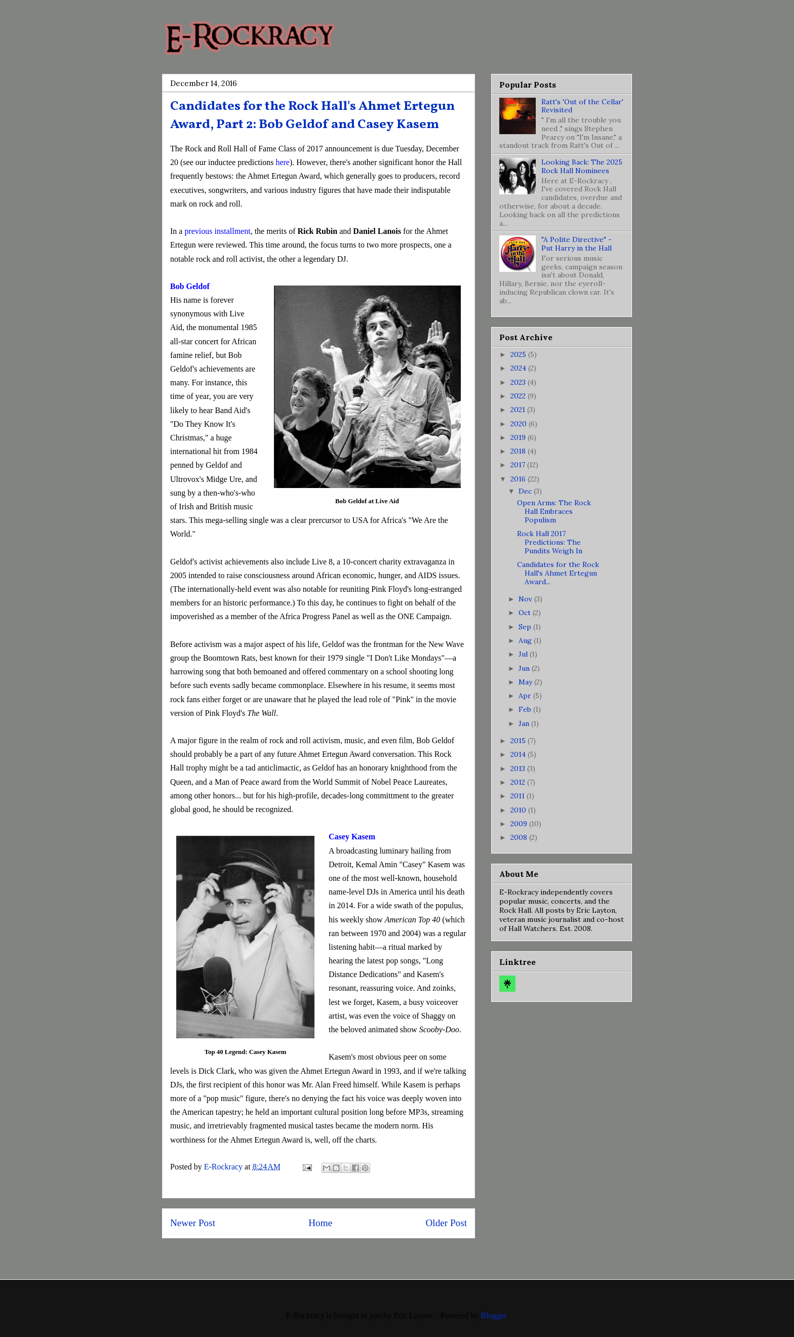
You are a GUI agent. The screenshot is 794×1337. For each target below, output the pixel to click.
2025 (519, 354)
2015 (519, 740)
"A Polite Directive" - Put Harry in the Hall (576, 244)
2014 (519, 754)
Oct (526, 612)
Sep (526, 626)
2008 (519, 837)
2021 (518, 409)
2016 (519, 478)
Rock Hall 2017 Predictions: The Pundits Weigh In (549, 542)
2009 (519, 823)
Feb (526, 709)
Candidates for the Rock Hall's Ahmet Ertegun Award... (558, 573)
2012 (518, 782)
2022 (519, 395)
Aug (526, 640)
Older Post (446, 1223)
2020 (519, 423)
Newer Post (192, 1223)
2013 (518, 768)
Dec (526, 491)
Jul (524, 654)
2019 (519, 437)
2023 (519, 382)
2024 (519, 368)
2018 (519, 451)
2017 (518, 464)
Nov (526, 598)
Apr (526, 695)
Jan (525, 723)
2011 (518, 795)
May (526, 681)
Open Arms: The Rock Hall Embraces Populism (554, 511)
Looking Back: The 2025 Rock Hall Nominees (581, 166)
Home (320, 1223)
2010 (519, 810)
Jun (525, 668)
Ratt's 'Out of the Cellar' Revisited (582, 106)
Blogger (493, 1315)
